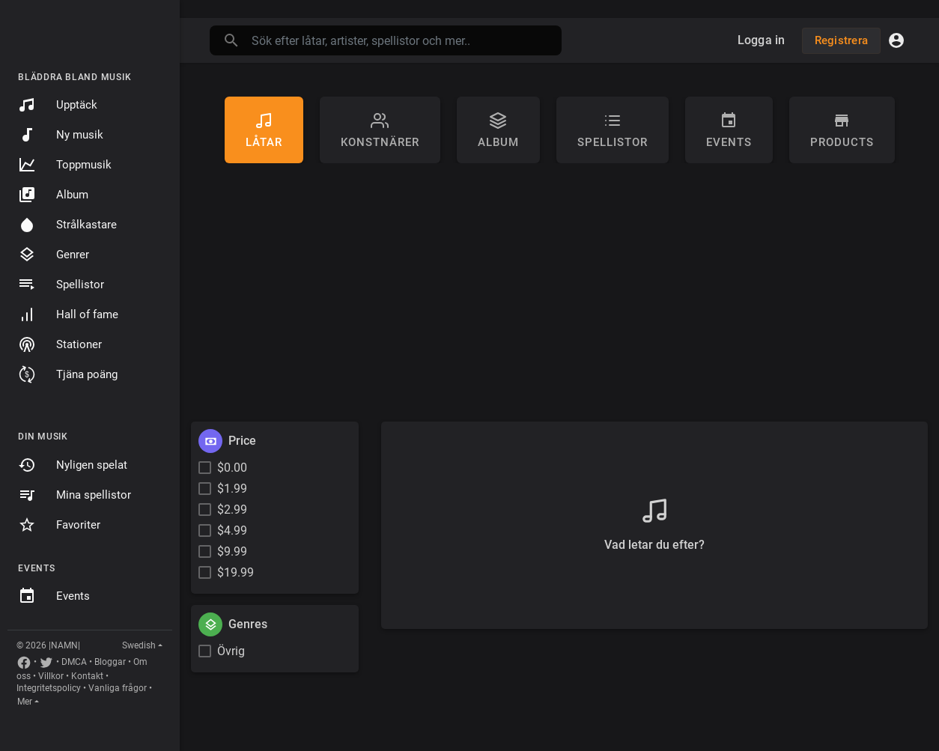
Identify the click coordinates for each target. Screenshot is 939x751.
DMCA (74, 662)
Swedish (139, 645)
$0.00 (232, 467)
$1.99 (232, 488)
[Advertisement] (559, 298)
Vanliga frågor (117, 688)
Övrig (231, 651)
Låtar (264, 130)
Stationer (60, 344)
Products (842, 130)
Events (54, 596)
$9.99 (232, 551)
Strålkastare (67, 225)
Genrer (53, 255)
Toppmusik (65, 165)
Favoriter (59, 525)
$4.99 (232, 530)
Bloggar (110, 662)
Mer (24, 701)
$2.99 (232, 509)
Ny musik (60, 135)
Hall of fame (68, 314)
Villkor (51, 676)
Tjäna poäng (68, 374)
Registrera (842, 40)
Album (53, 195)
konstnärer (380, 130)
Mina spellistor (74, 495)
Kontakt (87, 676)
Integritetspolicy (48, 688)
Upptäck (57, 105)
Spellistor (61, 285)
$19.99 (235, 572)
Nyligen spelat (72, 465)
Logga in (761, 40)
